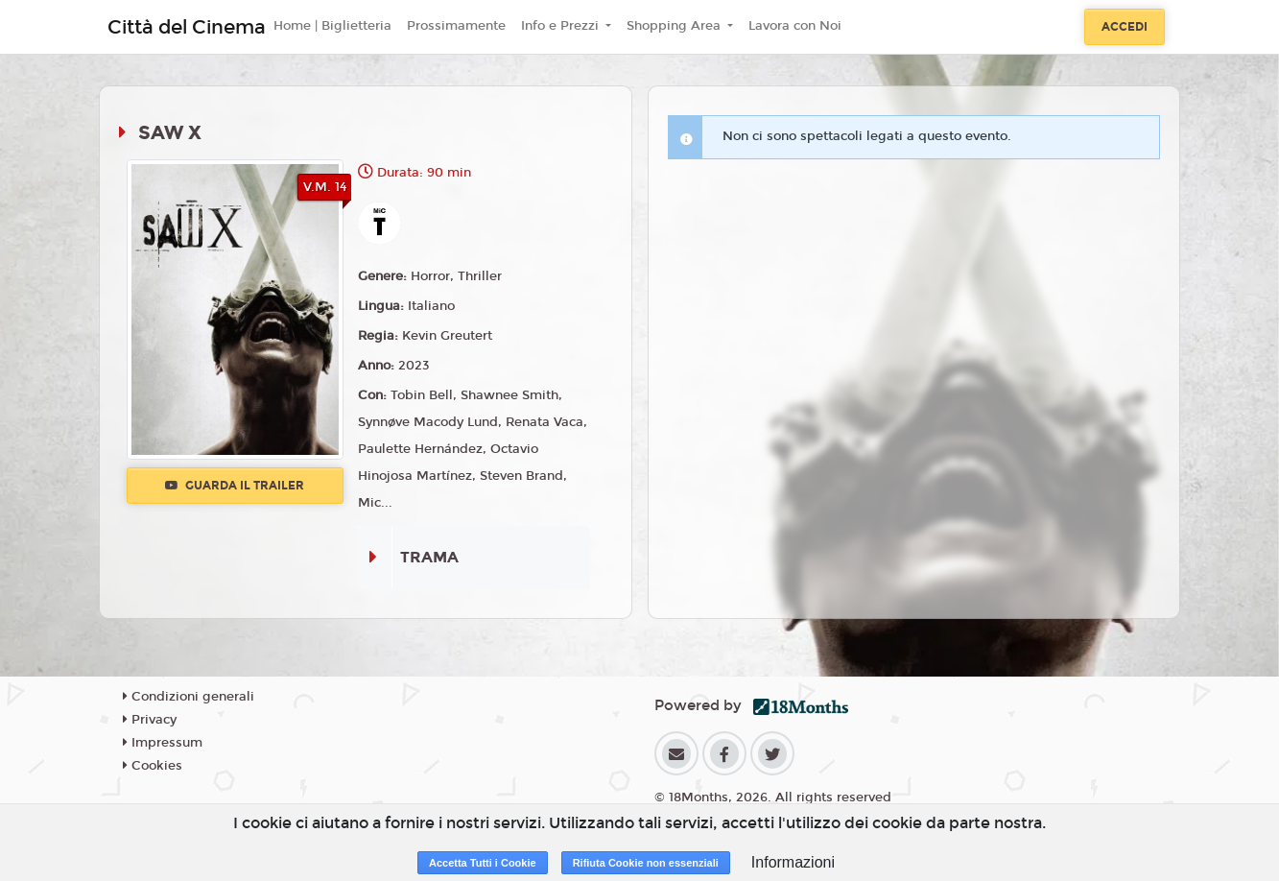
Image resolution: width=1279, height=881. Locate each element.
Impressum (162, 742)
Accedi (1124, 27)
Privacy (150, 719)
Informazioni (793, 862)
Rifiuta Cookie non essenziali (646, 863)
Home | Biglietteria (332, 26)
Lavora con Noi (794, 26)
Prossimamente (456, 26)
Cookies (152, 766)
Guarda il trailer (234, 485)
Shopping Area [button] (675, 26)
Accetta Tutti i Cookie (482, 863)
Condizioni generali (188, 696)
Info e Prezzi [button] (562, 26)
